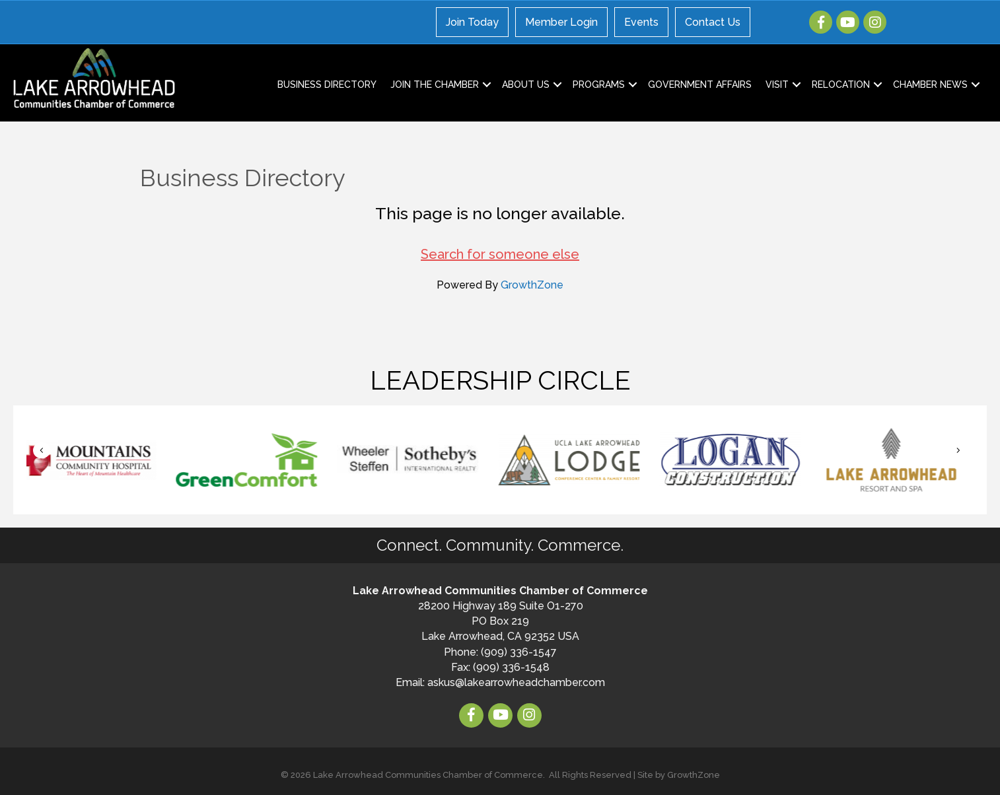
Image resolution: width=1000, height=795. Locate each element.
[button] (41, 450)
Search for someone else (500, 254)
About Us (526, 84)
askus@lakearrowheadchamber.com (516, 682)
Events (641, 22)
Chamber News (930, 84)
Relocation (841, 84)
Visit (777, 84)
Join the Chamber (434, 84)
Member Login (561, 22)
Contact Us (712, 22)
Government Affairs (700, 84)
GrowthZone (532, 285)
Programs (599, 84)
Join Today (472, 22)
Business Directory (326, 84)
